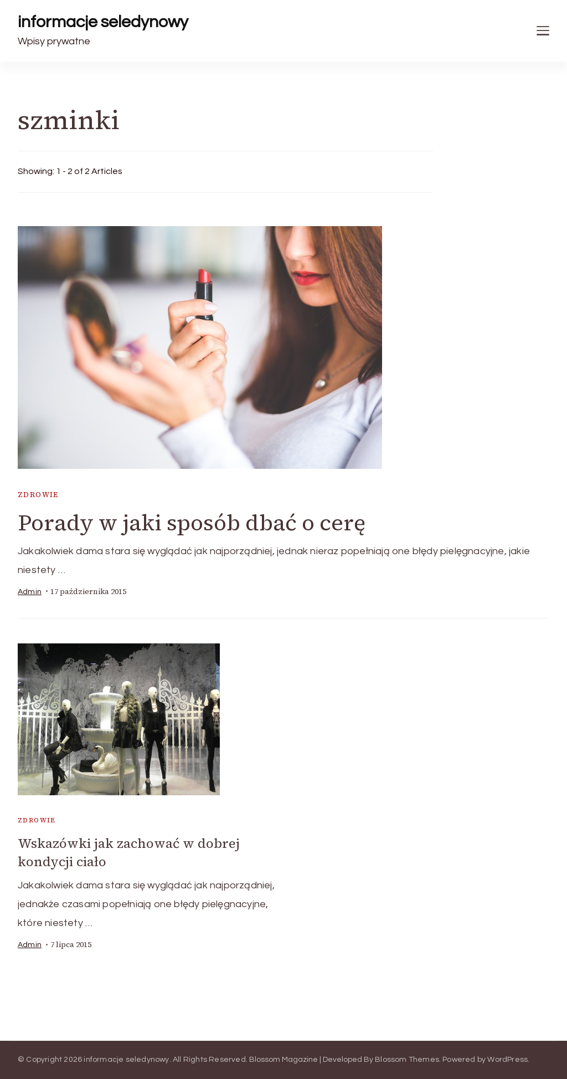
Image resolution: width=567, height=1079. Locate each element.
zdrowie (38, 494)
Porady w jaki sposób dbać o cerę (191, 523)
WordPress (507, 1059)
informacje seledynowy (103, 21)
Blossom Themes (407, 1059)
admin (30, 592)
